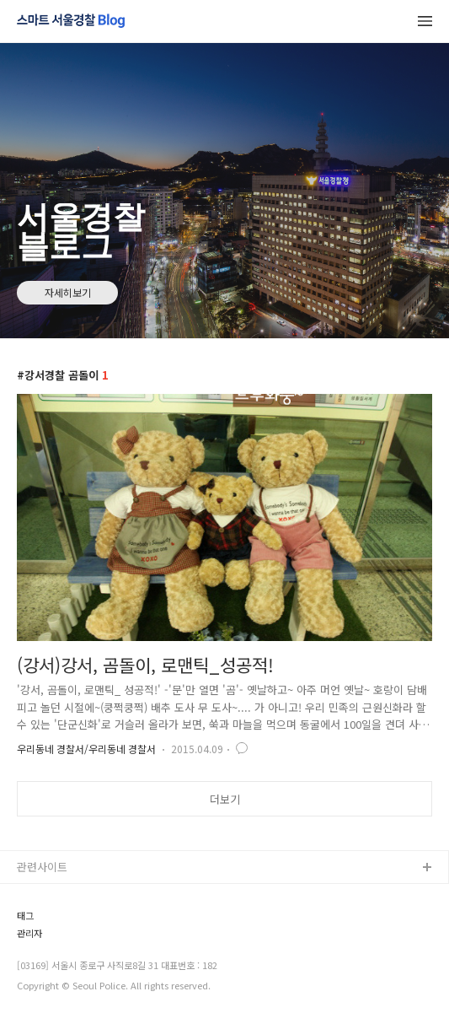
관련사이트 (42, 867)
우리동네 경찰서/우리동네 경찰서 (86, 748)
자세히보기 (68, 292)
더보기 (225, 799)
